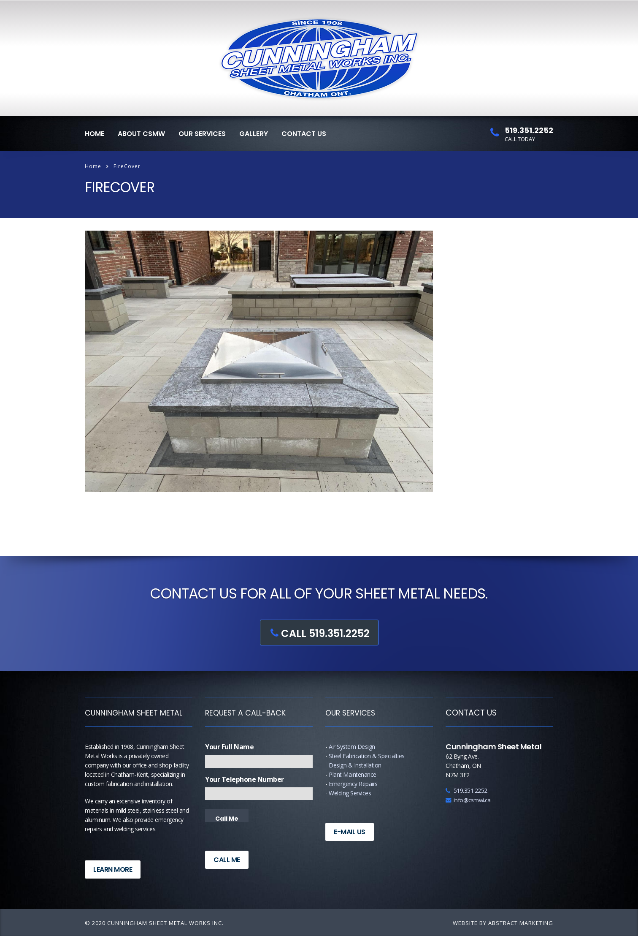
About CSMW (141, 134)
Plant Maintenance (352, 774)
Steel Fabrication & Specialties (367, 756)
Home (94, 134)
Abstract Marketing (520, 923)
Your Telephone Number (244, 779)
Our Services (202, 134)
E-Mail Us (349, 832)
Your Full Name (229, 746)
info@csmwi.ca (468, 800)
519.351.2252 (466, 790)
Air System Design (352, 747)
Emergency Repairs (353, 784)
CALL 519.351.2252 (318, 633)
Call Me (227, 860)
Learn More (112, 869)
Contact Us (303, 134)
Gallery (253, 134)
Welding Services (350, 793)
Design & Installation (355, 765)
